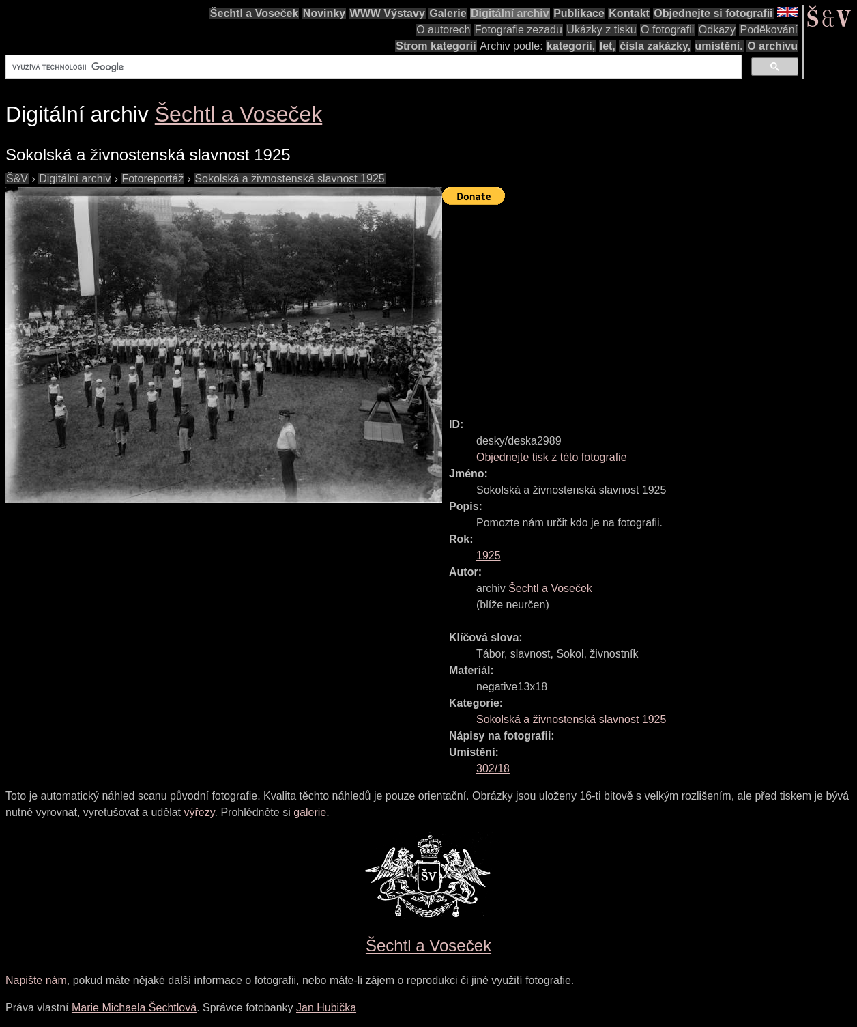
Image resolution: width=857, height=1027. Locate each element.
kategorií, (571, 46)
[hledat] (372, 67)
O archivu (772, 46)
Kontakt (629, 13)
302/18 (493, 768)
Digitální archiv (510, 13)
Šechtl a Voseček (254, 13)
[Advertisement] (649, 305)
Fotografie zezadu (518, 30)
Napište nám (36, 980)
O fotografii (667, 30)
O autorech (443, 30)
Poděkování (769, 30)
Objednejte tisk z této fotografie (551, 457)
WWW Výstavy (387, 13)
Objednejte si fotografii (713, 13)
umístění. (719, 46)
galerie (309, 812)
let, (607, 46)
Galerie (447, 13)
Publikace (579, 13)
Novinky (324, 13)
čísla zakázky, (655, 46)
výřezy (199, 812)
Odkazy (717, 30)
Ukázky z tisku (601, 30)
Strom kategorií (436, 46)
